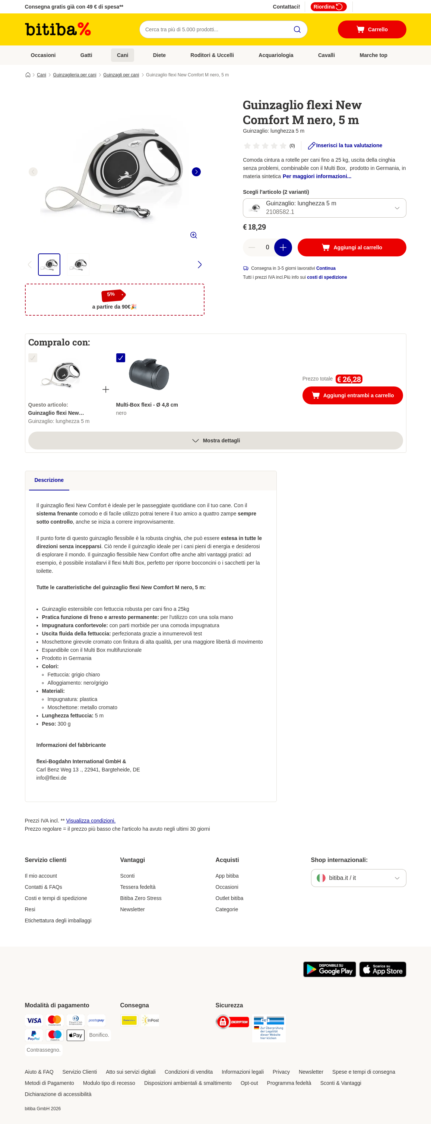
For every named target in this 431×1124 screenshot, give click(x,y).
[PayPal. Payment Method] (34, 1036)
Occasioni (43, 55)
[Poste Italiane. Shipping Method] (129, 1021)
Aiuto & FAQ (39, 1072)
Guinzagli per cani (121, 75)
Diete (159, 55)
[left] (33, 171)
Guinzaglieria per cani (74, 75)
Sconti (127, 876)
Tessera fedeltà (138, 887)
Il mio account (41, 876)
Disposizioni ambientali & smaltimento (188, 1083)
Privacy (281, 1072)
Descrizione (49, 480)
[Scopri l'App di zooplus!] (329, 975)
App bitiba (227, 876)
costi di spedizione (327, 277)
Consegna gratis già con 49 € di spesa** (74, 7)
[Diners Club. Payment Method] (76, 1021)
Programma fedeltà (289, 1083)
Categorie (227, 909)
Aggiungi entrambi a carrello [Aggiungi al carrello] (357, 396)
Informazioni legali (243, 1072)
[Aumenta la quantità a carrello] (283, 247)
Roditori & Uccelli (212, 55)
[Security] (232, 1023)
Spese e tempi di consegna (363, 1072)
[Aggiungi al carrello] (352, 247)
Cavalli (326, 55)
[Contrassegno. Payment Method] (44, 1050)
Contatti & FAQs (43, 887)
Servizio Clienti (80, 1072)
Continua (326, 268)
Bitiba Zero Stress (141, 898)
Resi (30, 909)
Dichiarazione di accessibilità (58, 1094)
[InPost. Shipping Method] (150, 1021)
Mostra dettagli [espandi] (215, 440)
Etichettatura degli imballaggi (58, 920)
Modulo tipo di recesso (109, 1083)
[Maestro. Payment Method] (55, 1036)
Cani (122, 55)
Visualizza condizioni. (91, 821)
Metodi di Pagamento (49, 1083)
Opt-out (249, 1083)
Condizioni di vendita (189, 1072)
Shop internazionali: (339, 860)
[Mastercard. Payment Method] (55, 1021)
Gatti (86, 55)
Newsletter (132, 909)
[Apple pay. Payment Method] (76, 1036)
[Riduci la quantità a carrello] (252, 247)
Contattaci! (286, 7)
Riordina (329, 6)
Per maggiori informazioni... (317, 176)
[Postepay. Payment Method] (96, 1021)
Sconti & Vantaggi (340, 1083)
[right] (196, 171)
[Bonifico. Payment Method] (99, 1035)
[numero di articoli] (267, 247)
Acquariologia (276, 55)
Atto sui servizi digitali (131, 1072)
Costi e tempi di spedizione (56, 898)
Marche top (373, 55)
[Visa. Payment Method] (34, 1021)
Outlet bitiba (230, 898)
